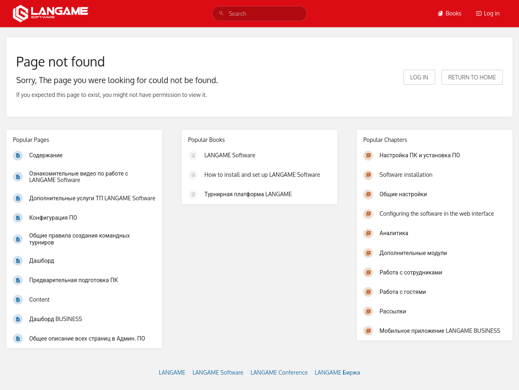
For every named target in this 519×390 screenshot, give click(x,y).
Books (449, 13)
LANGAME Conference (279, 372)
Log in (488, 13)
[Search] (221, 13)
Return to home (472, 77)
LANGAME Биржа (337, 372)
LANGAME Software (218, 372)
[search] (259, 13)
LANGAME (172, 372)
